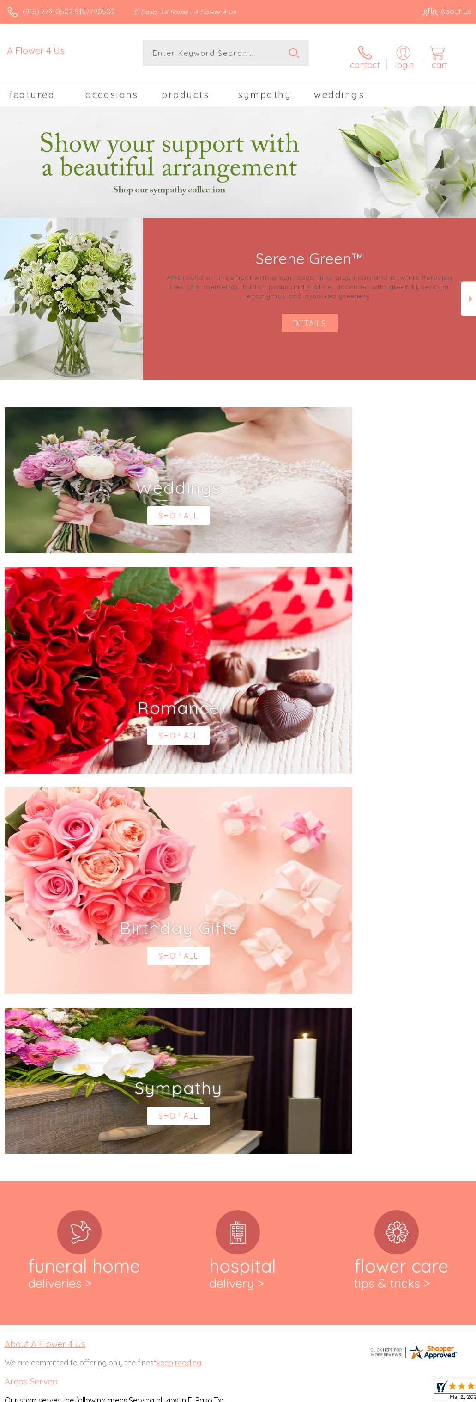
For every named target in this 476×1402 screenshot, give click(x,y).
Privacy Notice (314, 1392)
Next (468, 292)
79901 (14, 1064)
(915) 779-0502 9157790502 (69, 11)
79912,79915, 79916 (35, 1108)
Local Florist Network (380, 1392)
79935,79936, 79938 (36, 1145)
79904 (15, 1090)
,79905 (36, 1090)
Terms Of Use (260, 1392)
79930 (15, 1136)
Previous (7, 292)
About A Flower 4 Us (45, 957)
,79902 (35, 1064)
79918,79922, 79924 (36, 1117)
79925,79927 (25, 1126)
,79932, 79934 (47, 1136)
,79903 (57, 1064)
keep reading (179, 976)
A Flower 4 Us (36, 50)
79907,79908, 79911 (36, 1099)
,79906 (58, 1090)
